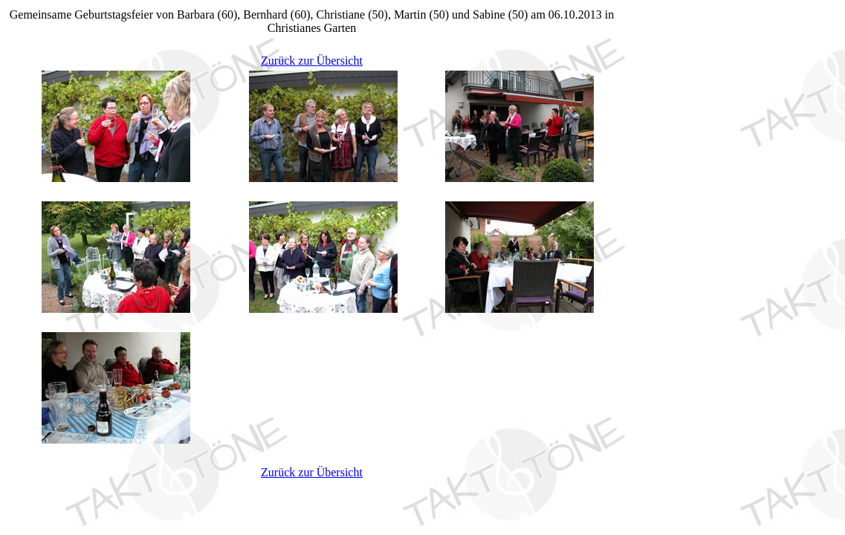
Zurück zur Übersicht (312, 60)
